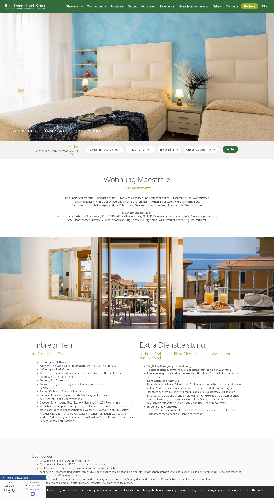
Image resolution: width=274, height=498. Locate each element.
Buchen (249, 6)
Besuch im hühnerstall (193, 6)
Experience (167, 6)
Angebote (117, 6)
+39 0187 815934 (55, 131)
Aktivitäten (148, 6)
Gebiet (132, 6)
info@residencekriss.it (88, 131)
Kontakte (232, 6)
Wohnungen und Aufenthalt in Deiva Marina (57, 152)
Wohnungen (96, 6)
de (264, 6)
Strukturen (74, 6)
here (138, 490)
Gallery (217, 6)
